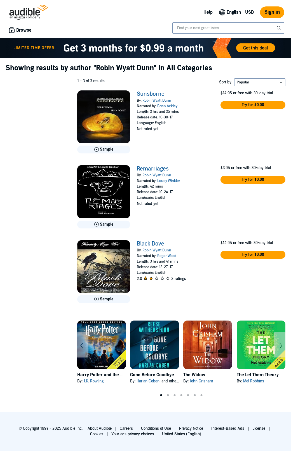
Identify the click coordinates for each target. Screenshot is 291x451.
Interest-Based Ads (227, 428)
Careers (126, 428)
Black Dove (150, 243)
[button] (252, 105)
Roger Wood (166, 256)
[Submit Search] (279, 28)
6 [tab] (195, 395)
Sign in (272, 12)
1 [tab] (161, 395)
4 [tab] (181, 395)
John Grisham (201, 381)
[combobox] (228, 28)
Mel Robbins (253, 381)
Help (208, 12)
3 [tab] (174, 395)
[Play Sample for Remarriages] (103, 224)
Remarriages (153, 168)
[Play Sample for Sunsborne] (103, 149)
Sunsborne (151, 94)
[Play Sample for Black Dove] (103, 299)
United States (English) (181, 434)
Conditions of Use (156, 428)
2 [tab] (168, 395)
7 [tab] (201, 395)
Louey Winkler (168, 181)
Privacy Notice (191, 428)
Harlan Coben (148, 381)
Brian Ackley (167, 106)
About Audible (100, 428)
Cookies (96, 434)
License (258, 428)
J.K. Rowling (94, 381)
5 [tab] (188, 395)
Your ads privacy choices (132, 434)
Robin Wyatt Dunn (156, 100)
